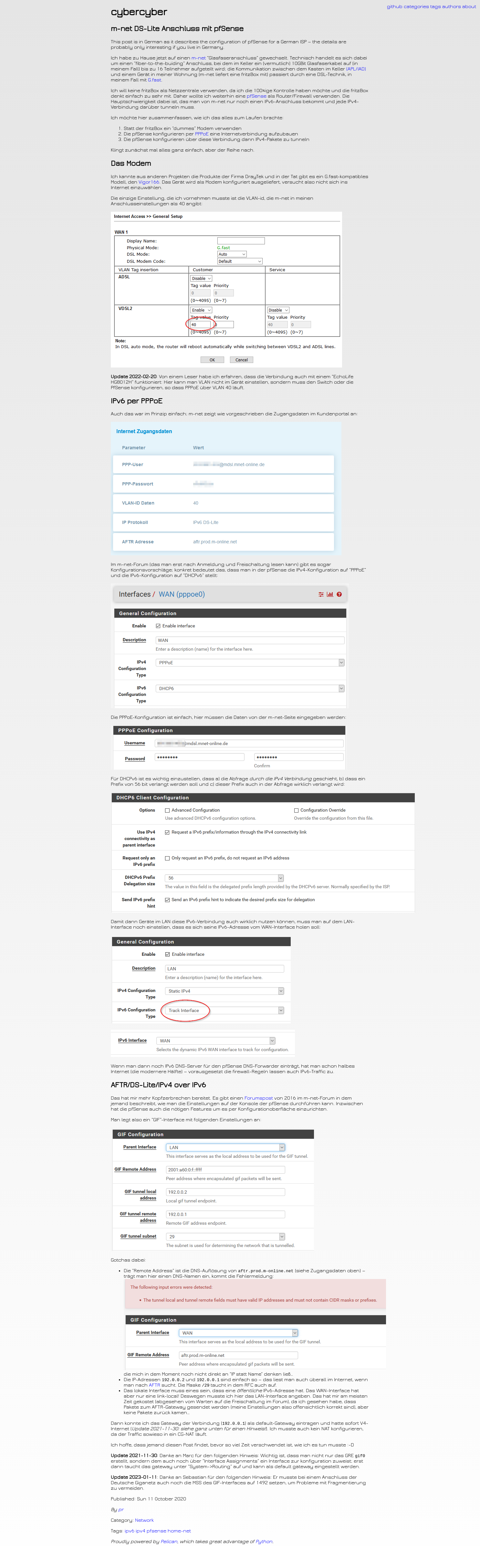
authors (451, 6)
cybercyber (139, 12)
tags (435, 6)
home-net (179, 1532)
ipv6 (129, 1532)
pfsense (156, 1532)
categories (416, 6)
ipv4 (140, 1532)
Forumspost (259, 1098)
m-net (199, 58)
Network (144, 1522)
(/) (356, 69)
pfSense (256, 96)
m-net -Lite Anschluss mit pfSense (177, 29)
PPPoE (202, 134)
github (394, 6)
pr (120, 1511)
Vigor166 (149, 182)
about (469, 6)
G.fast (154, 80)
